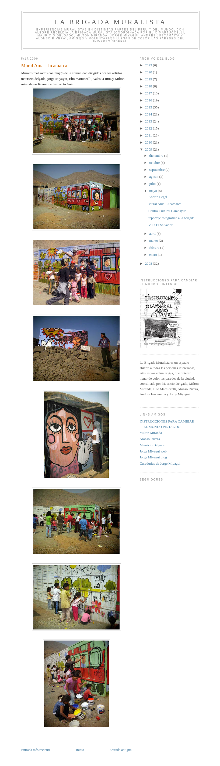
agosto (154, 177)
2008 (149, 263)
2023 (149, 65)
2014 (149, 114)
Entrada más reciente (36, 750)
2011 (149, 135)
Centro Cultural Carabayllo (167, 211)
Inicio (80, 750)
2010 (149, 142)
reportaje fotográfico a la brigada (171, 218)
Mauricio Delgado (152, 445)
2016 (149, 100)
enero (153, 255)
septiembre (157, 170)
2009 (149, 149)
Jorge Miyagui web (153, 451)
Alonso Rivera (150, 439)
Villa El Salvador (160, 225)
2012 (149, 128)
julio (152, 184)
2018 (149, 86)
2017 (149, 93)
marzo (154, 241)
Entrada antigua (121, 750)
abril (152, 233)
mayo (153, 191)
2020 (149, 72)
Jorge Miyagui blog (153, 457)
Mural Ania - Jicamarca (164, 204)
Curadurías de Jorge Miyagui (160, 463)
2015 (149, 107)
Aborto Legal (157, 197)
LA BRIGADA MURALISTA (110, 22)
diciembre (156, 156)
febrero (154, 248)
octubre (154, 163)
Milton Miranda (151, 433)
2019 (149, 79)
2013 (149, 121)
